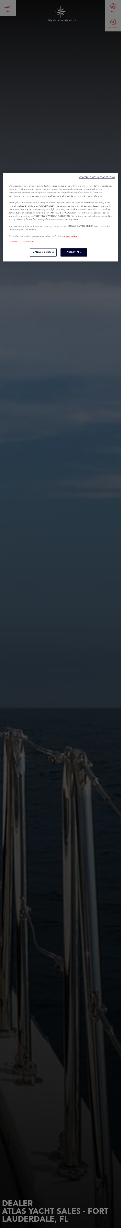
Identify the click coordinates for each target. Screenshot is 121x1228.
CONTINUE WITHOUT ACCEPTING (97, 177)
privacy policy (70, 236)
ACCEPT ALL (74, 252)
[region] (60, 217)
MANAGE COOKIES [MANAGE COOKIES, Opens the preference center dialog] (43, 252)
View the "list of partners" (22, 241)
